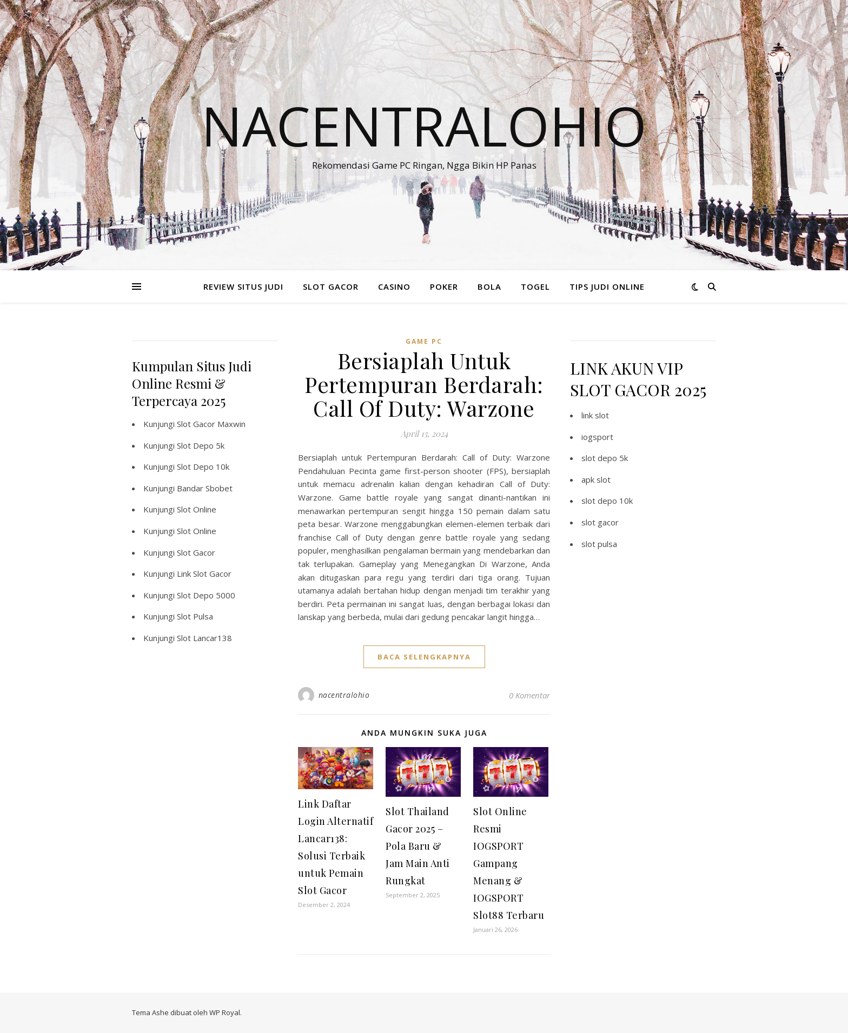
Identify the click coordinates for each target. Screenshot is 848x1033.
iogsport (597, 436)
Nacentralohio (424, 125)
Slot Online (196, 509)
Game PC (424, 341)
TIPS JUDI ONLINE (607, 286)
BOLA (489, 286)
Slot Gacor (196, 552)
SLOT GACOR (331, 286)
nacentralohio (344, 695)
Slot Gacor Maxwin (211, 423)
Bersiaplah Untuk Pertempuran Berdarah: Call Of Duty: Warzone (424, 384)
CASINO (394, 286)
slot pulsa (599, 543)
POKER (444, 286)
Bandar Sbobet (205, 488)
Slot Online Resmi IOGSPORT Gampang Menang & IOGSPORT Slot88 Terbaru (508, 863)
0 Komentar (529, 695)
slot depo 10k (607, 500)
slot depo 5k (604, 457)
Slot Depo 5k (200, 445)
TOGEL (535, 286)
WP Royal (224, 1012)
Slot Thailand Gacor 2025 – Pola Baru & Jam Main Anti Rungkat (418, 846)
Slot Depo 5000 (206, 595)
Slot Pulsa (195, 616)
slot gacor (600, 522)
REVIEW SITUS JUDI (243, 286)
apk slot (596, 479)
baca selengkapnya (424, 657)
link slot (595, 415)
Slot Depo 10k (203, 466)
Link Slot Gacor (204, 573)
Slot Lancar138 (204, 637)
